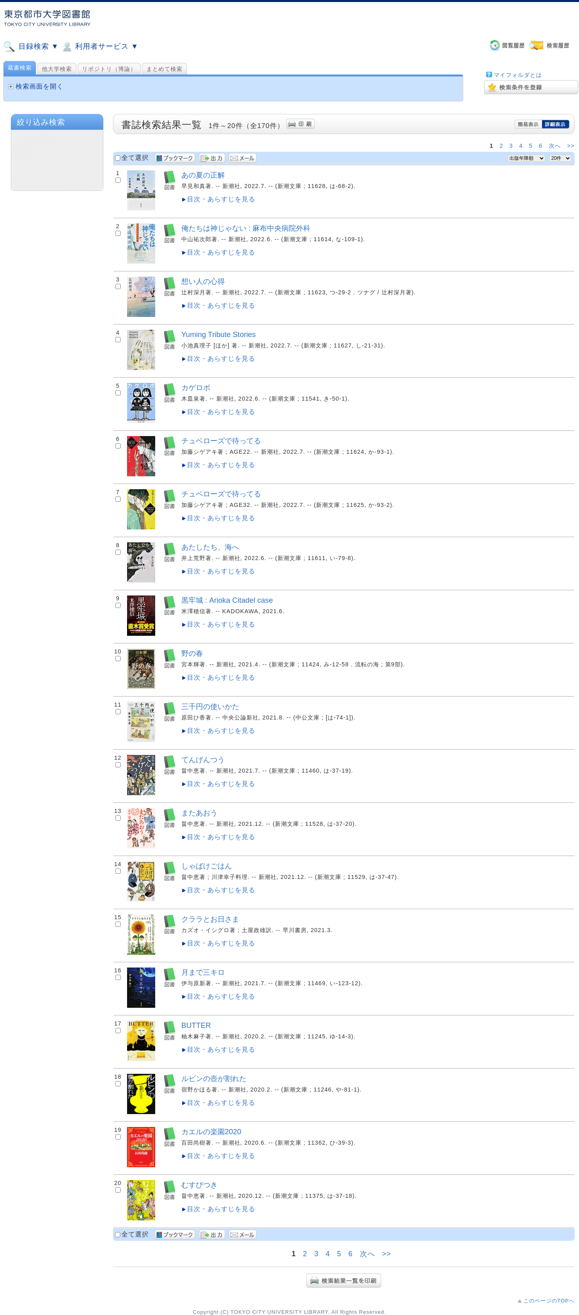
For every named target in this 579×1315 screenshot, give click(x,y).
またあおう (199, 812)
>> (571, 146)
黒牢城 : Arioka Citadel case (227, 600)
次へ (555, 146)
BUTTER (196, 1025)
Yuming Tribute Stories (218, 334)
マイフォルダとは (518, 75)
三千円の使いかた (210, 706)
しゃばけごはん (206, 866)
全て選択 (135, 157)
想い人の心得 (203, 281)
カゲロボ (195, 387)
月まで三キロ (203, 972)
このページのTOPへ (549, 1301)
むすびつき (199, 1185)
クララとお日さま (210, 919)
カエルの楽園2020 (211, 1131)
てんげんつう (203, 759)
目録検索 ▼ (31, 47)
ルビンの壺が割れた (213, 1078)
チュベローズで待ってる (221, 440)
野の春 (192, 653)
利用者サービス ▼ (99, 47)
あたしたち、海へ (210, 547)
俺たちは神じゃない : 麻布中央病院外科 (245, 228)
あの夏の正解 (203, 175)
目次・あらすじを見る (221, 199)
